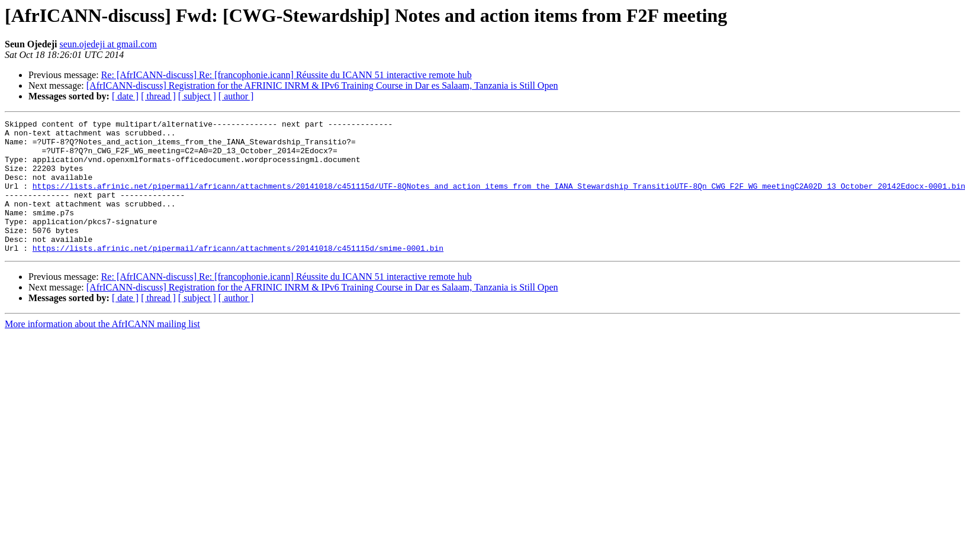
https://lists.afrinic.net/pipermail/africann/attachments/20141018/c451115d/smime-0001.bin (238, 274)
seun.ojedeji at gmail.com (107, 44)
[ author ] (236, 96)
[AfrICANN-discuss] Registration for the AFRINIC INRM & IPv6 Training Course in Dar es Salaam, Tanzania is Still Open (322, 85)
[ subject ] (197, 96)
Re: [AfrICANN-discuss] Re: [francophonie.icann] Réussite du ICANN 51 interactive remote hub (286, 75)
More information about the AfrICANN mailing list (102, 350)
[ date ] (125, 96)
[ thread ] (158, 96)
